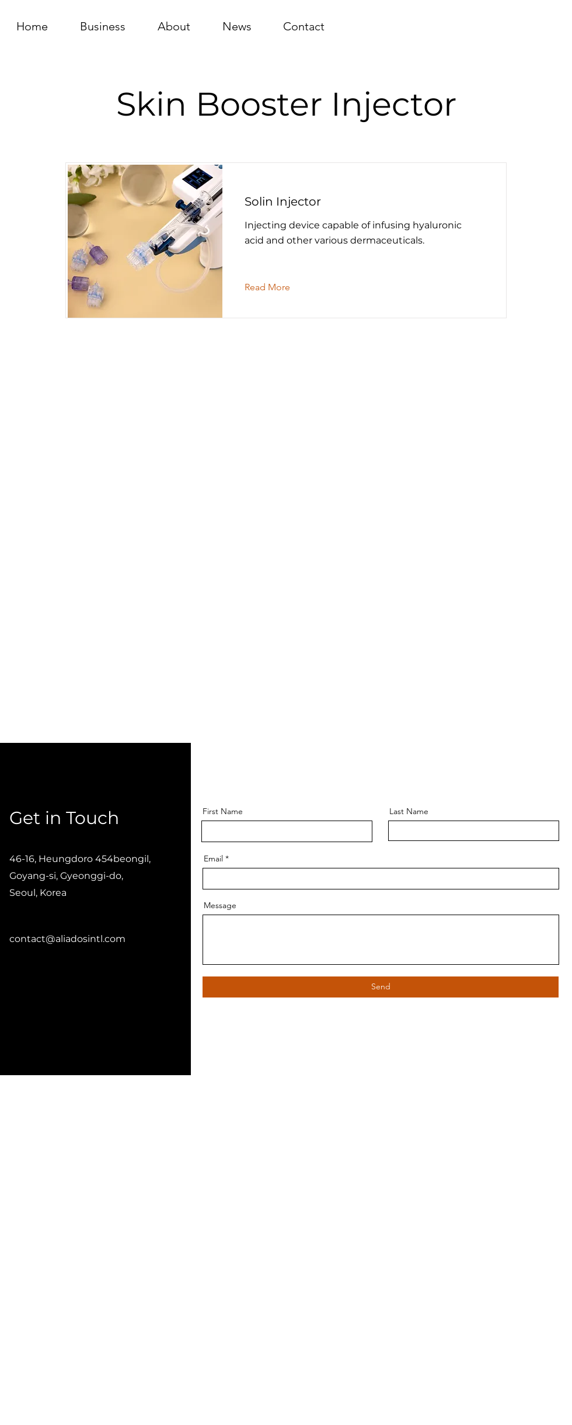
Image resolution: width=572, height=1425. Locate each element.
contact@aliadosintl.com (67, 938)
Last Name (408, 811)
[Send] (381, 986)
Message (220, 905)
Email (213, 858)
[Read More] (276, 287)
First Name (223, 811)
